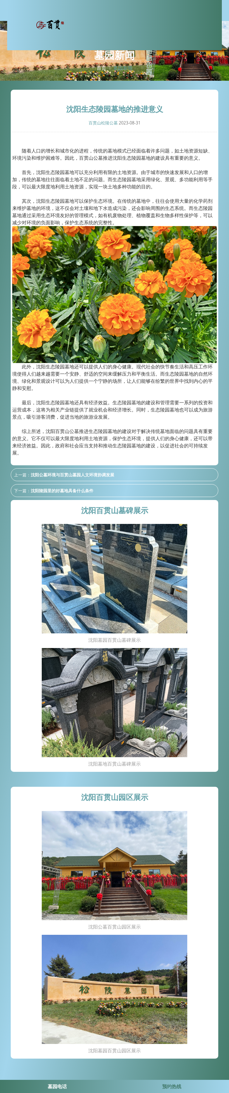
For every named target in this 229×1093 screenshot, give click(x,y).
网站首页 (108, 24)
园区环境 (170, 24)
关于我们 (128, 24)
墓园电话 (57, 1086)
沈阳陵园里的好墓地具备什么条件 (62, 490)
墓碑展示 (149, 24)
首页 (101, 68)
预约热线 (171, 1086)
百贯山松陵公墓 (103, 123)
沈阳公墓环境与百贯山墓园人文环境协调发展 (72, 475)
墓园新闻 (190, 24)
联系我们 (211, 24)
